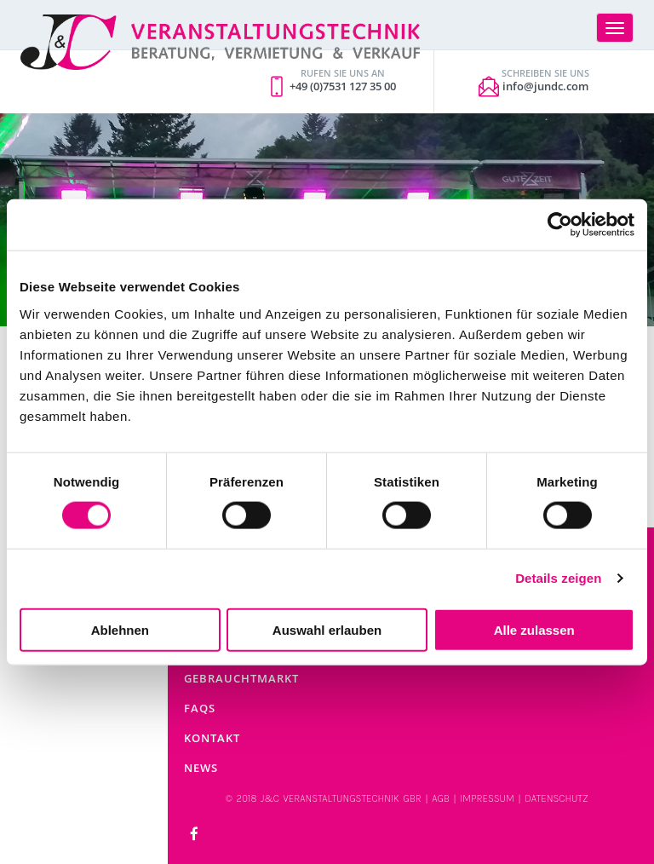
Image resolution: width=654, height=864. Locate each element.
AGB (441, 798)
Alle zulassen (534, 629)
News (201, 767)
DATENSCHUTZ (556, 798)
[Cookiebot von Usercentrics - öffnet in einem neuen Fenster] (559, 225)
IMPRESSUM (487, 798)
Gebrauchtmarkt (241, 678)
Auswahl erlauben (327, 629)
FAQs (199, 708)
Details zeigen (558, 578)
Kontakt (212, 738)
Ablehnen (120, 629)
